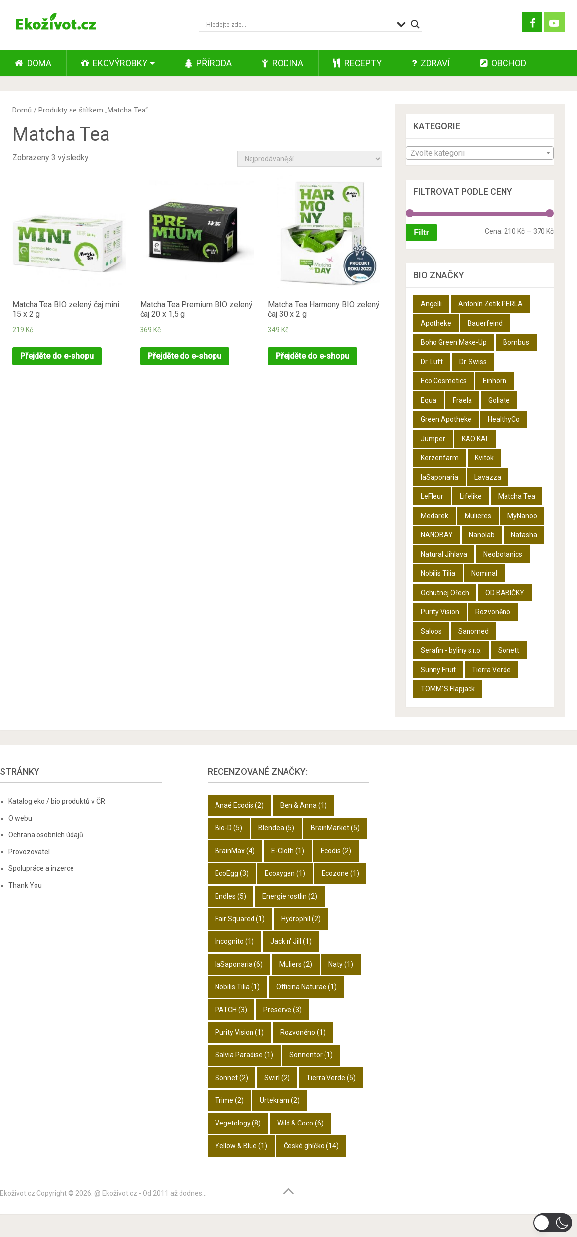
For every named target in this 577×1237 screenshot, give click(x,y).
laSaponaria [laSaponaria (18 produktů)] (439, 477)
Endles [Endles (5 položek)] (230, 896)
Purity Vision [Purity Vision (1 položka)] (239, 1032)
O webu (20, 818)
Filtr (421, 232)
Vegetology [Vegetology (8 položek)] (238, 1123)
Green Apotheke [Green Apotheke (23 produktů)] (446, 419)
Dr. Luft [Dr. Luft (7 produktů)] (432, 362)
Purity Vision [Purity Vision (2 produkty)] (440, 612)
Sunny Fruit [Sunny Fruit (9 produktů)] (438, 670)
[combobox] (480, 153)
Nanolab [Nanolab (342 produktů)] (482, 535)
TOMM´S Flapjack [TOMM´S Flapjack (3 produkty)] (448, 689)
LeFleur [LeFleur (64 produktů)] (432, 496)
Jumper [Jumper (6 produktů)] (433, 439)
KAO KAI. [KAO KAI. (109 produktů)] (475, 439)
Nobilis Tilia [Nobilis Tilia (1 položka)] (237, 987)
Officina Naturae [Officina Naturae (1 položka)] (306, 987)
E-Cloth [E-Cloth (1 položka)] (287, 851)
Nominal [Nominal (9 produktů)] (484, 573)
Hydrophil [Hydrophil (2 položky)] (301, 919)
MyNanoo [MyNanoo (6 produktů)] (522, 516)
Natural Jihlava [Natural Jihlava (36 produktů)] (444, 554)
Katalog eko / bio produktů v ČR (56, 801)
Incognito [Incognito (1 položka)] (234, 941)
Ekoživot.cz (17, 1193)
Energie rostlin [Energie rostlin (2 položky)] (289, 896)
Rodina (282, 63)
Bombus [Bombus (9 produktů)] (516, 342)
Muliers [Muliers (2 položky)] (295, 964)
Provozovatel (29, 852)
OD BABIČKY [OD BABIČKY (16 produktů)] (504, 593)
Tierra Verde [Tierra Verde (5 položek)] (331, 1078)
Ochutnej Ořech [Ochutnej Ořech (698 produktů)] (445, 593)
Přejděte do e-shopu (57, 356)
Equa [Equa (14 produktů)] (428, 400)
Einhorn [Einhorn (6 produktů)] (494, 381)
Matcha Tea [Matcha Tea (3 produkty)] (516, 496)
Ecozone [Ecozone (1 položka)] (340, 873)
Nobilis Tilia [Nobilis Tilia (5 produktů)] (438, 573)
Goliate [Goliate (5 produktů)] (499, 400)
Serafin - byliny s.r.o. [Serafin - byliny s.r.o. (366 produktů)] (451, 650)
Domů (22, 110)
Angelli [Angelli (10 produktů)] (431, 304)
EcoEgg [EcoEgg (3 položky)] (232, 873)
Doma (33, 63)
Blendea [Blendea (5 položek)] (276, 828)
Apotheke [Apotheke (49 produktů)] (436, 323)
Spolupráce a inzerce (41, 868)
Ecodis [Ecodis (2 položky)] (336, 851)
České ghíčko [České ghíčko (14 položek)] (311, 1146)
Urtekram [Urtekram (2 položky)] (280, 1100)
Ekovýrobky (114, 63)
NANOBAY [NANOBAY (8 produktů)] (437, 535)
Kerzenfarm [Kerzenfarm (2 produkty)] (440, 458)
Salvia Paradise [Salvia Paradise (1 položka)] (244, 1055)
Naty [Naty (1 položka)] (340, 964)
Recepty (357, 63)
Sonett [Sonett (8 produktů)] (508, 650)
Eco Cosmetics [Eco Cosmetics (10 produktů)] (444, 381)
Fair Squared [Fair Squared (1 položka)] (240, 919)
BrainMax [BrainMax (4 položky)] (235, 851)
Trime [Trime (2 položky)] (229, 1100)
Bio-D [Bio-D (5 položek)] (228, 828)
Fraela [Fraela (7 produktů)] (462, 400)
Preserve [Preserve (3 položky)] (282, 1009)
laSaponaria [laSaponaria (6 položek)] (239, 964)
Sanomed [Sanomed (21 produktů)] (473, 631)
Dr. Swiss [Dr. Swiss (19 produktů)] (473, 362)
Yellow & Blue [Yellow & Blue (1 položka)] (241, 1146)
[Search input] (299, 24)
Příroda (208, 63)
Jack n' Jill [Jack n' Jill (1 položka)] (291, 941)
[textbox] (479, 153)
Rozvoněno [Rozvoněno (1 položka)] (302, 1032)
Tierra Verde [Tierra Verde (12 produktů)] (491, 670)
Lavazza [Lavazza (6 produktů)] (487, 477)
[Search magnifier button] (415, 24)
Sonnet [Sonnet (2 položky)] (231, 1078)
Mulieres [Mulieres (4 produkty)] (478, 516)
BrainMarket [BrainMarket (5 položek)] (335, 828)
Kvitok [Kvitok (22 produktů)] (484, 458)
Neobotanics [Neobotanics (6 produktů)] (502, 554)
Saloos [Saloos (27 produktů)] (431, 631)
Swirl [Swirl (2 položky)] (277, 1078)
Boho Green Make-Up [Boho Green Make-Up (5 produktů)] (454, 342)
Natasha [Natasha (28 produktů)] (524, 535)
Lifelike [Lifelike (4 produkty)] (471, 496)
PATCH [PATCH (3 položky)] (231, 1009)
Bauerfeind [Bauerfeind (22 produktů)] (485, 323)
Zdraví (431, 63)
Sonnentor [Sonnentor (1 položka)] (311, 1055)
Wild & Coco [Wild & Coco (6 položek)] (300, 1123)
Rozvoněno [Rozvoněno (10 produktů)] (492, 612)
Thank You (25, 885)
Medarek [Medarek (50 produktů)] (434, 516)
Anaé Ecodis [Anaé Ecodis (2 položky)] (239, 805)
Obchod (503, 63)
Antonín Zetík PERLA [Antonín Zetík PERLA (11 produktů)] (490, 304)
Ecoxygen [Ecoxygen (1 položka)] (285, 873)
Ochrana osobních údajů (45, 835)
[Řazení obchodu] (309, 159)
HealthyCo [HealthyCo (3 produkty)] (504, 419)
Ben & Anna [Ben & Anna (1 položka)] (303, 805)
